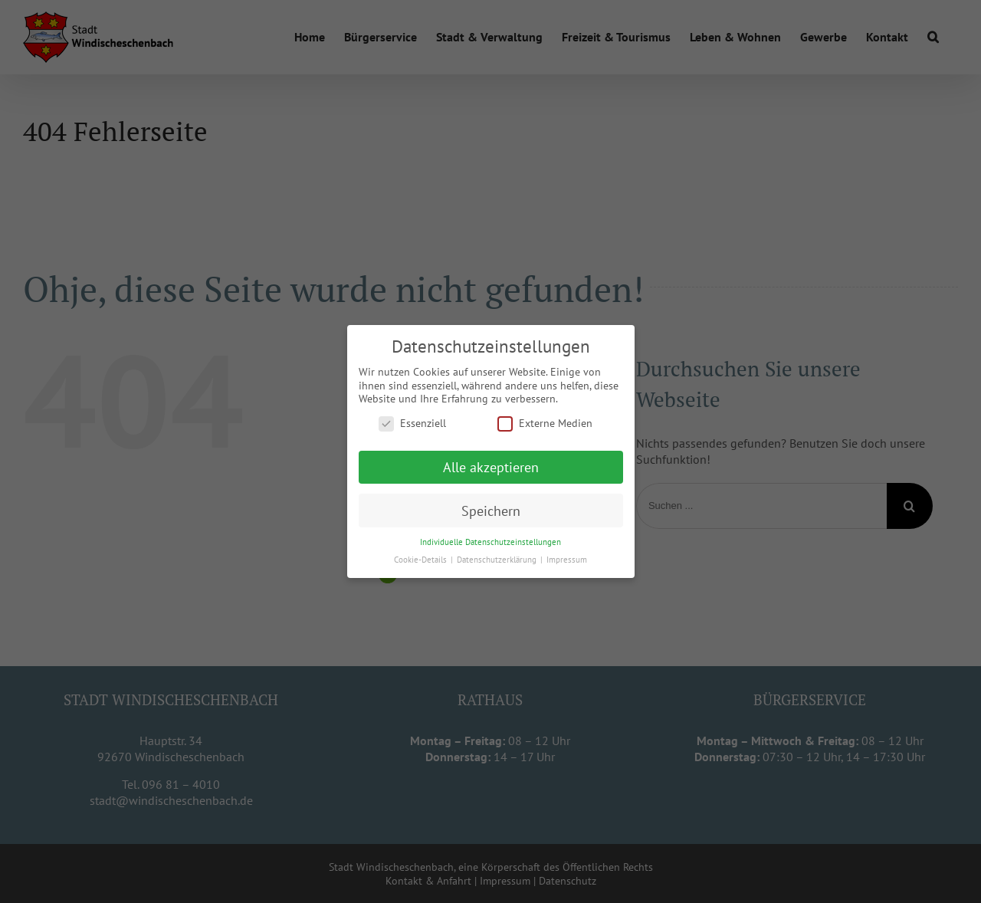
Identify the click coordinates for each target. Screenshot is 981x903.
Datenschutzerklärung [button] (498, 559)
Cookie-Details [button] (421, 559)
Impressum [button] (566, 559)
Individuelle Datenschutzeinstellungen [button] (490, 542)
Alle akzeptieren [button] (491, 466)
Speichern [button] (490, 510)
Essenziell (412, 422)
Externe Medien (544, 422)
